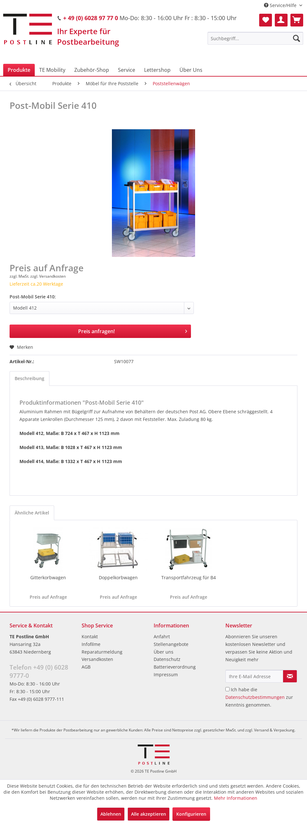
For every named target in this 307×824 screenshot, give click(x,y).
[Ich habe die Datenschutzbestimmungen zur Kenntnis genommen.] (227, 689)
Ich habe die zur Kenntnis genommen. (259, 697)
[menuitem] (255, 38)
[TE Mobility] (52, 70)
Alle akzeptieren (148, 814)
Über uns (163, 652)
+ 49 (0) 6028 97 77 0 (90, 18)
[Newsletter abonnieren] (290, 676)
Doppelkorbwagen (118, 577)
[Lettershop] (157, 70)
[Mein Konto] (281, 20)
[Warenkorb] (296, 20)
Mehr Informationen (235, 798)
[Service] (126, 70)
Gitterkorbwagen (48, 577)
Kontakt (90, 636)
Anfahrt (162, 636)
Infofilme (91, 644)
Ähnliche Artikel (32, 513)
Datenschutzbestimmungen (255, 697)
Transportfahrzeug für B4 (188, 577)
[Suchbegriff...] (255, 38)
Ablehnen (110, 814)
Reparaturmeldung (102, 652)
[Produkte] (19, 70)
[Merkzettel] (265, 20)
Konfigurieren (191, 814)
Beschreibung (29, 378)
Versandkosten (97, 659)
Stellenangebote (171, 644)
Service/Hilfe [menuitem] (281, 5)
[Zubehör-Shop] (91, 70)
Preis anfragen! (132, 330)
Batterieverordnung (175, 667)
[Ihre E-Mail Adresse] (254, 676)
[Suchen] (296, 38)
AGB (86, 667)
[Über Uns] (191, 70)
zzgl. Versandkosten (48, 276)
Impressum (166, 674)
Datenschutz (167, 659)
